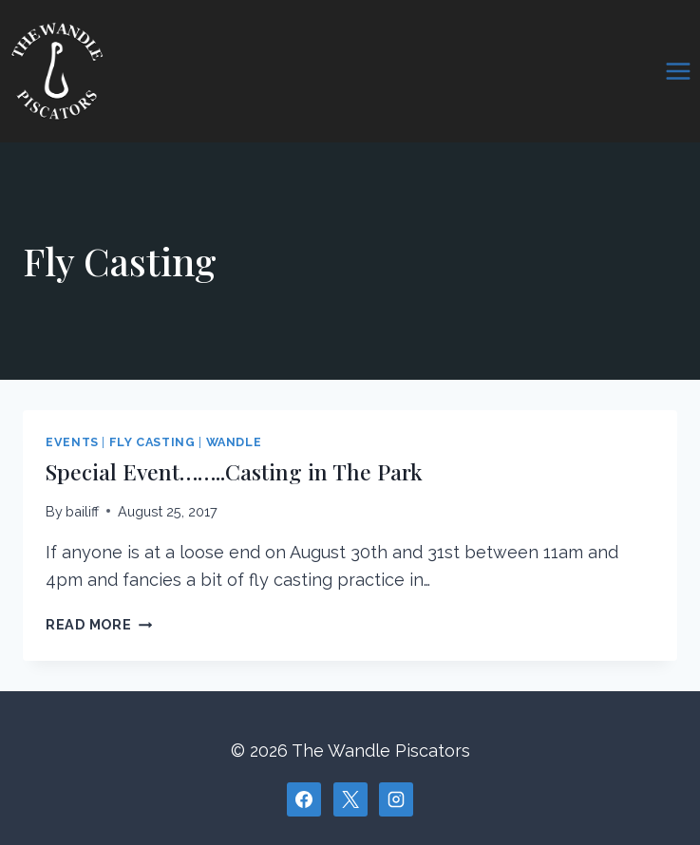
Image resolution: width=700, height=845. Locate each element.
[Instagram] (396, 799)
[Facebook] (304, 799)
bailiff (82, 511)
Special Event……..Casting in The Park (234, 471)
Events (72, 442)
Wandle (234, 442)
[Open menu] (677, 70)
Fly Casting (152, 442)
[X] (350, 799)
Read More (99, 624)
